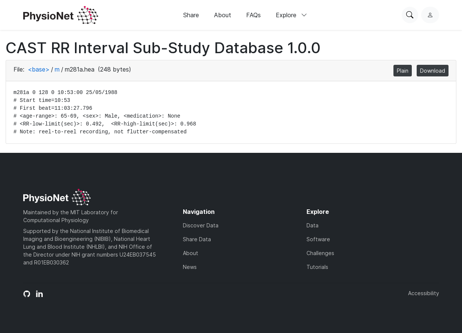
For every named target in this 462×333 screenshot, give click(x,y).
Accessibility (423, 293)
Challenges (320, 253)
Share (191, 15)
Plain (402, 70)
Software (318, 239)
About (222, 15)
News (190, 267)
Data (312, 225)
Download (432, 70)
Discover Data (200, 225)
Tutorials (317, 267)
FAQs (253, 15)
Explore (291, 15)
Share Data (197, 239)
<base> (38, 69)
